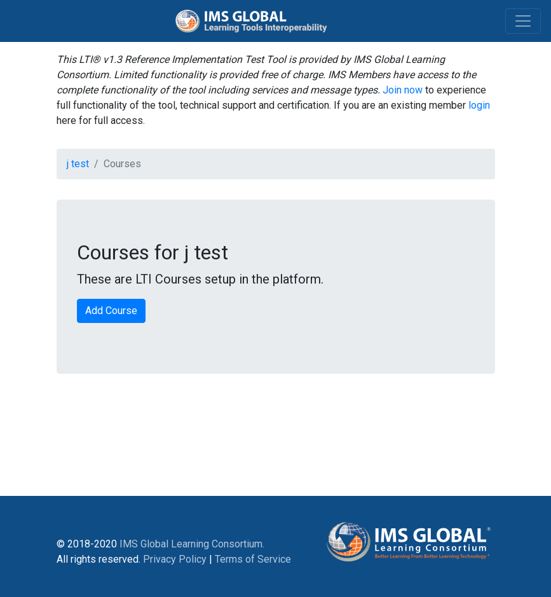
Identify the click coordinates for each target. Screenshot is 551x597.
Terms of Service (253, 559)
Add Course (111, 311)
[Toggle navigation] (523, 21)
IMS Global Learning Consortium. (191, 544)
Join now (403, 90)
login (479, 105)
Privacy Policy (175, 559)
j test (78, 164)
